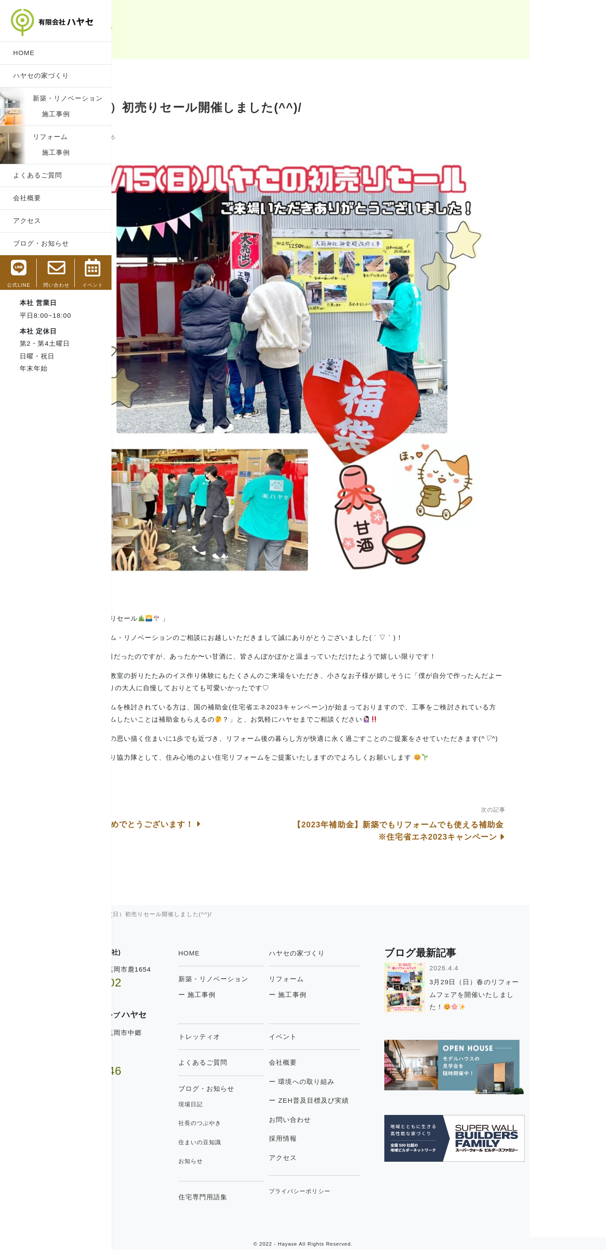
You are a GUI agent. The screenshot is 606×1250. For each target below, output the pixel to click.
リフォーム (50, 136)
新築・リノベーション (68, 98)
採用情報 (359, 1138)
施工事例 (51, 114)
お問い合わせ (366, 1119)
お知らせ (267, 1161)
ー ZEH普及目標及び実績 (385, 1100)
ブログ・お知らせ (41, 243)
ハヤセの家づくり (41, 75)
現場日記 (267, 1104)
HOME (24, 52)
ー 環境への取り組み (378, 1081)
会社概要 (27, 197)
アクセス (27, 220)
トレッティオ (276, 1036)
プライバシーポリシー (376, 1191)
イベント (359, 1036)
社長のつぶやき (276, 1123)
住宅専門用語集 (279, 1197)
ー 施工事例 (273, 994)
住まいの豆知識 (276, 1142)
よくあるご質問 (37, 175)
